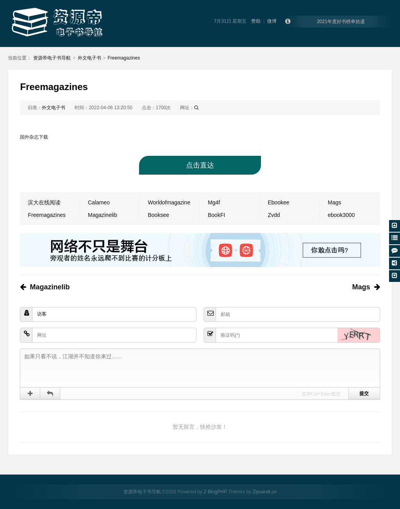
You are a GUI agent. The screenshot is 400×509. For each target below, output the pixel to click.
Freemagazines (124, 58)
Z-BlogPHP (215, 492)
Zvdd (274, 215)
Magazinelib (102, 215)
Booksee (158, 215)
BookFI (216, 215)
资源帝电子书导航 (52, 58)
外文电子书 (89, 58)
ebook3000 (341, 215)
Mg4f (214, 202)
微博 (272, 21)
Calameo (99, 202)
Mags (334, 202)
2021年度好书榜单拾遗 (341, 21)
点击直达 (200, 165)
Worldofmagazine (169, 202)
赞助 (256, 21)
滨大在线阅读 (44, 202)
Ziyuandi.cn (265, 492)
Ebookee (278, 202)
